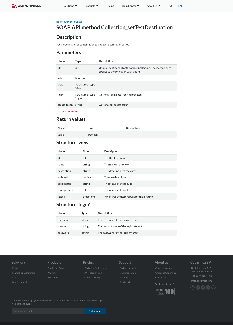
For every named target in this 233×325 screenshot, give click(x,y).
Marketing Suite (56, 268)
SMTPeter (53, 277)
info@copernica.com (201, 280)
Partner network (128, 268)
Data (14, 277)
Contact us (160, 277)
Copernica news (163, 268)
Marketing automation (24, 272)
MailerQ (52, 272)
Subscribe (95, 311)
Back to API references (69, 21)
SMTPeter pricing (93, 272)
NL (176, 5)
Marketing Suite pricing (96, 268)
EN (180, 5)
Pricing (110, 5)
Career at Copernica (165, 272)
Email (15, 268)
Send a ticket (126, 282)
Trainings (124, 277)
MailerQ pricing (92, 277)
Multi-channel (19, 282)
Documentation (128, 272)
